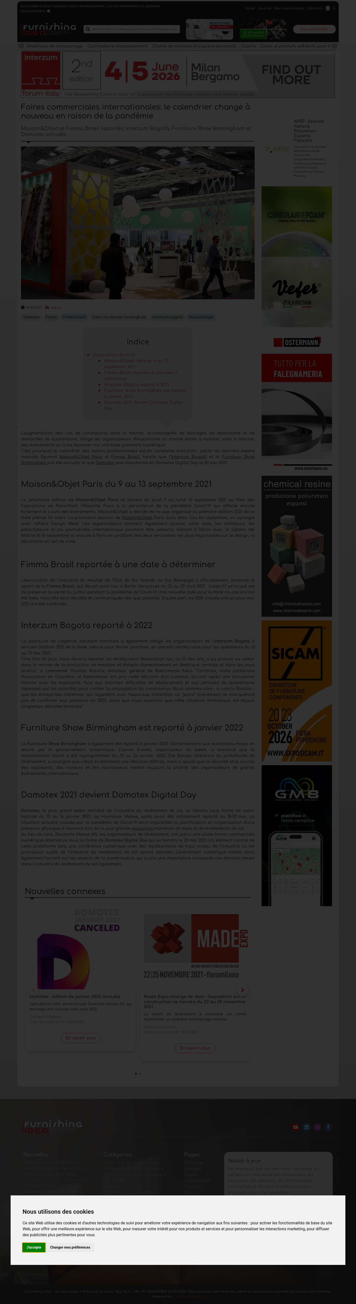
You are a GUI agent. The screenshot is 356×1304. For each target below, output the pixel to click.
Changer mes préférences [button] (70, 1247)
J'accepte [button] (33, 1247)
